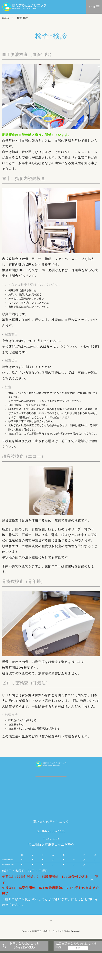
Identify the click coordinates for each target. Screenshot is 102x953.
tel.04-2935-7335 (51, 831)
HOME (5, 17)
